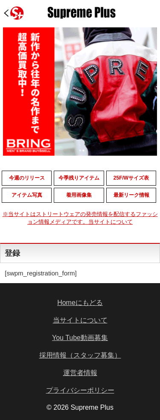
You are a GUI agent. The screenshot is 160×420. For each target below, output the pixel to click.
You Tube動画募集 (80, 337)
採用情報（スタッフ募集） (80, 355)
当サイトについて (80, 320)
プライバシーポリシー (80, 390)
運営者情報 (80, 372)
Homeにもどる (80, 302)
